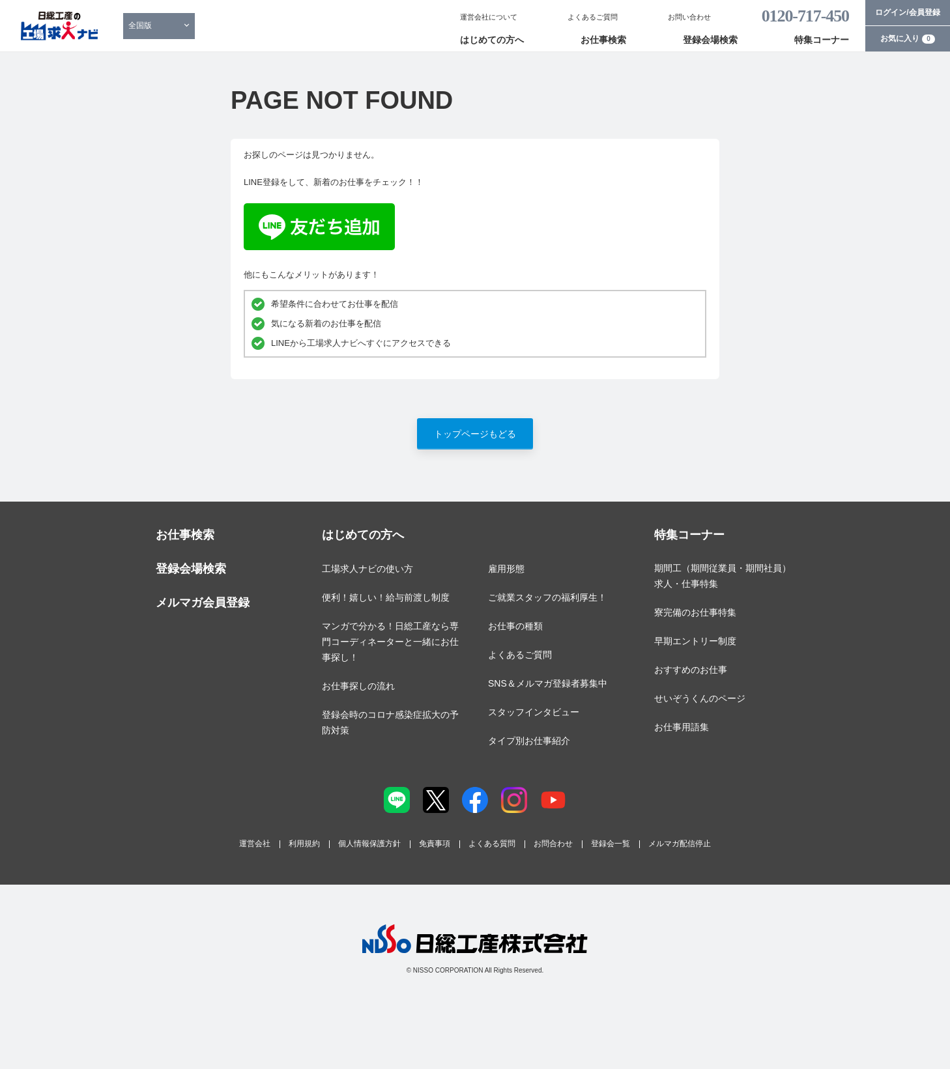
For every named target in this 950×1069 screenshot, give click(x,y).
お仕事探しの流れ (358, 686)
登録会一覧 (610, 843)
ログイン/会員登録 (907, 12)
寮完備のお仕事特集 (695, 612)
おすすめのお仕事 (690, 669)
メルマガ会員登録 (203, 602)
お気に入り (907, 38)
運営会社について (488, 17)
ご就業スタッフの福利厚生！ (547, 597)
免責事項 (434, 843)
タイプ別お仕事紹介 (529, 740)
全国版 (140, 25)
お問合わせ (553, 843)
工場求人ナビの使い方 (367, 568)
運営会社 (254, 843)
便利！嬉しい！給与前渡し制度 (386, 597)
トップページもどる (475, 434)
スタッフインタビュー (533, 712)
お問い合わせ (689, 17)
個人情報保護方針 (369, 843)
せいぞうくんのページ (699, 698)
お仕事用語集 (681, 727)
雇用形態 (506, 568)
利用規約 (304, 843)
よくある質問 (491, 843)
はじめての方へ (492, 40)
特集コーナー (821, 40)
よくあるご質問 (593, 17)
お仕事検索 (603, 40)
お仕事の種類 (515, 626)
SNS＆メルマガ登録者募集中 (547, 683)
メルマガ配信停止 (679, 843)
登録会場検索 (710, 40)
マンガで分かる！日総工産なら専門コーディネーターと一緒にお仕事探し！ (390, 642)
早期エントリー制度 (695, 641)
